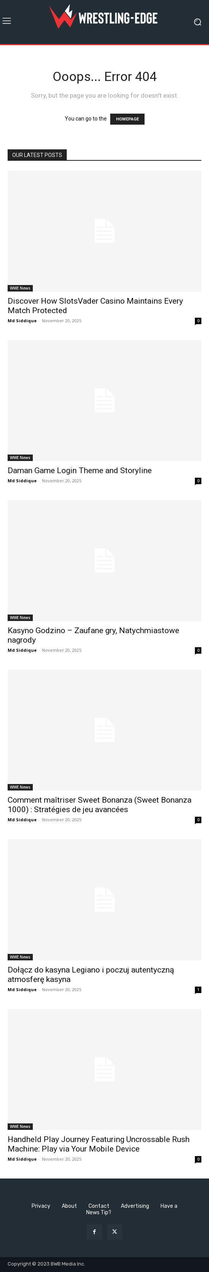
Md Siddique (22, 320)
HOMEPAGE (127, 119)
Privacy (41, 1206)
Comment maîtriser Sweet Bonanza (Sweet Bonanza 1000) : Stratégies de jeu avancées (99, 804)
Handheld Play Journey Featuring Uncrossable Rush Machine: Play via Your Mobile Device (99, 1144)
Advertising (135, 1206)
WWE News (20, 288)
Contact (98, 1206)
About (69, 1206)
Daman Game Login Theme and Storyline (80, 470)
